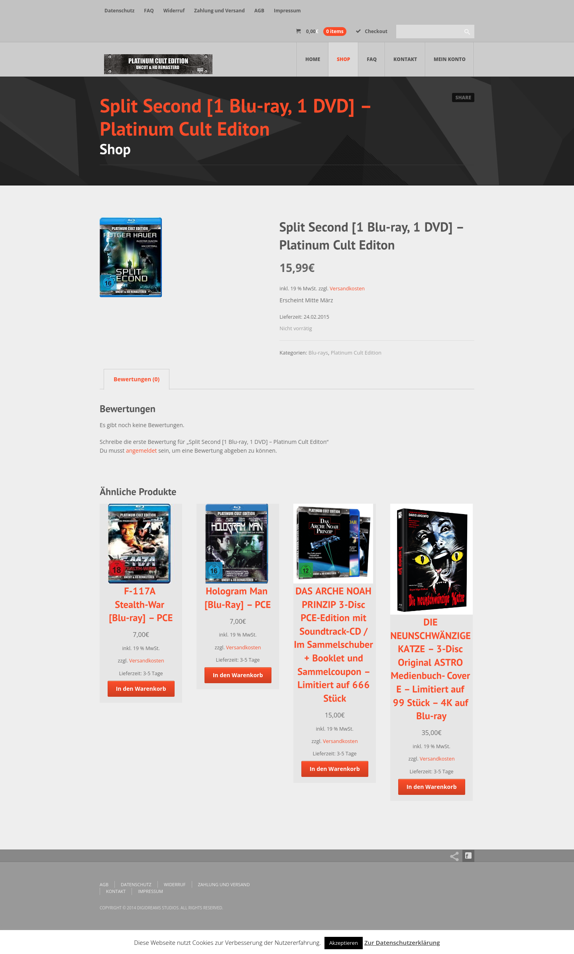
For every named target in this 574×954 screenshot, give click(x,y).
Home (312, 59)
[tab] (134, 379)
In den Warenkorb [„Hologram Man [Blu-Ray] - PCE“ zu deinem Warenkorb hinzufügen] (238, 675)
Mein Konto (450, 59)
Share (463, 97)
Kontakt (405, 59)
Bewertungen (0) (136, 379)
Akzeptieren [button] (343, 942)
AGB (259, 10)
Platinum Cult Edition (356, 352)
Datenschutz (119, 10)
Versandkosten (347, 288)
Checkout (371, 31)
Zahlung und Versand (219, 10)
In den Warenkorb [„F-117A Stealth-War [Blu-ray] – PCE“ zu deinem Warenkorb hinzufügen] (141, 688)
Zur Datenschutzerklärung (402, 942)
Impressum (287, 10)
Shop (343, 59)
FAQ (148, 10)
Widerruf (174, 10)
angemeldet (141, 450)
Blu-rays (318, 352)
